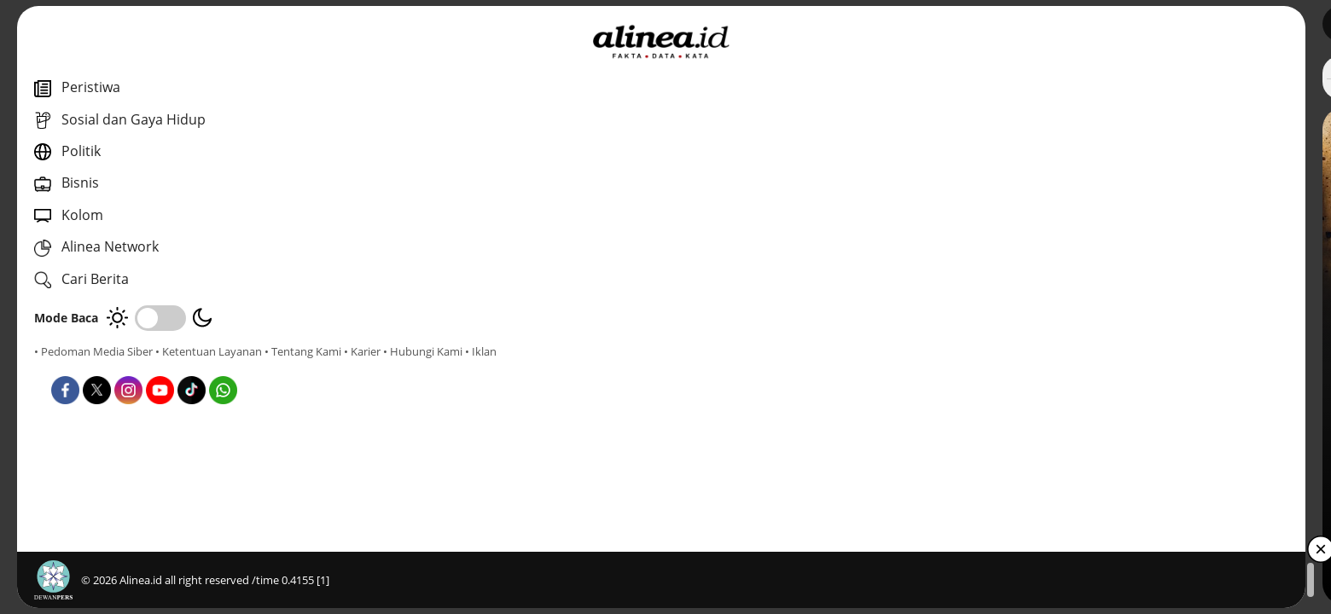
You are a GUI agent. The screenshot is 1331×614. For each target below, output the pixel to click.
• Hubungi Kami (192, 366)
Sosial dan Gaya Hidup (513, 383)
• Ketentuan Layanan (208, 351)
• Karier (131, 366)
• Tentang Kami (72, 366)
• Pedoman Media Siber (93, 351)
